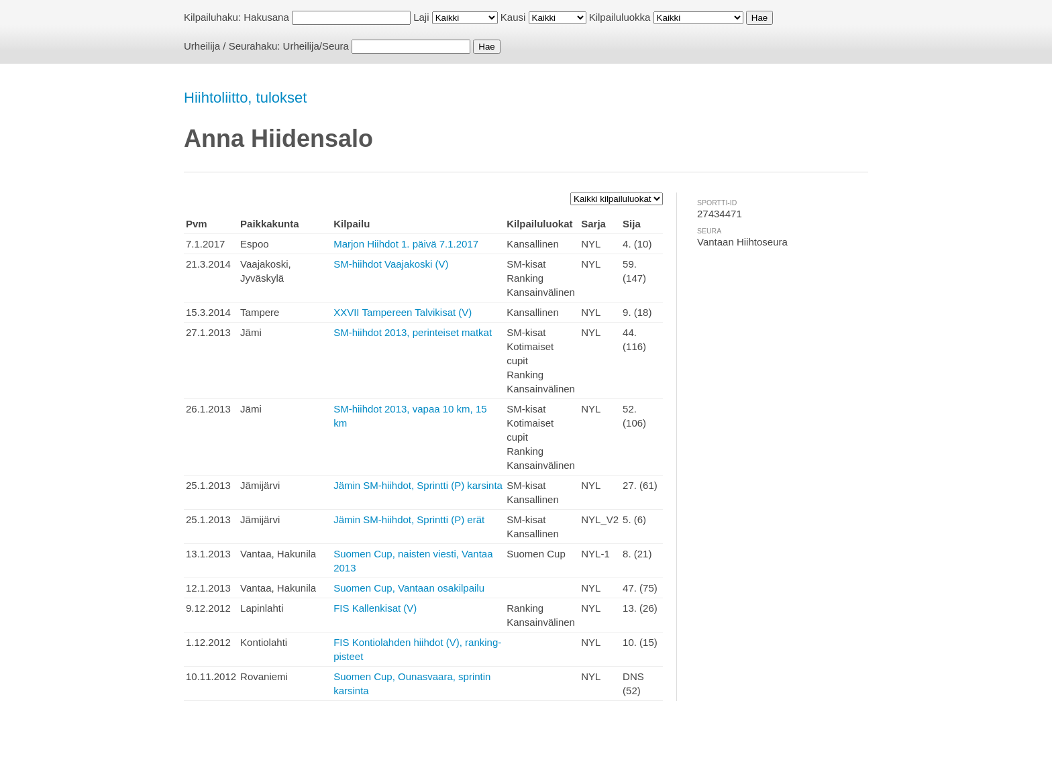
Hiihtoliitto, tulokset (245, 97)
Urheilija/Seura (316, 46)
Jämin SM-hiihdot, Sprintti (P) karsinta (418, 485)
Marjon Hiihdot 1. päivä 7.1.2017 (405, 244)
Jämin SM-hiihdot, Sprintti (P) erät (408, 519)
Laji (421, 17)
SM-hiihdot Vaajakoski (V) (390, 264)
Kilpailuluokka (620, 17)
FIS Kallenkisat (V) (375, 608)
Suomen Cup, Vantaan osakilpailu (408, 588)
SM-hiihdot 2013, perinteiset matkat (412, 332)
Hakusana (266, 17)
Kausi (513, 17)
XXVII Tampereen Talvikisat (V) (402, 312)
